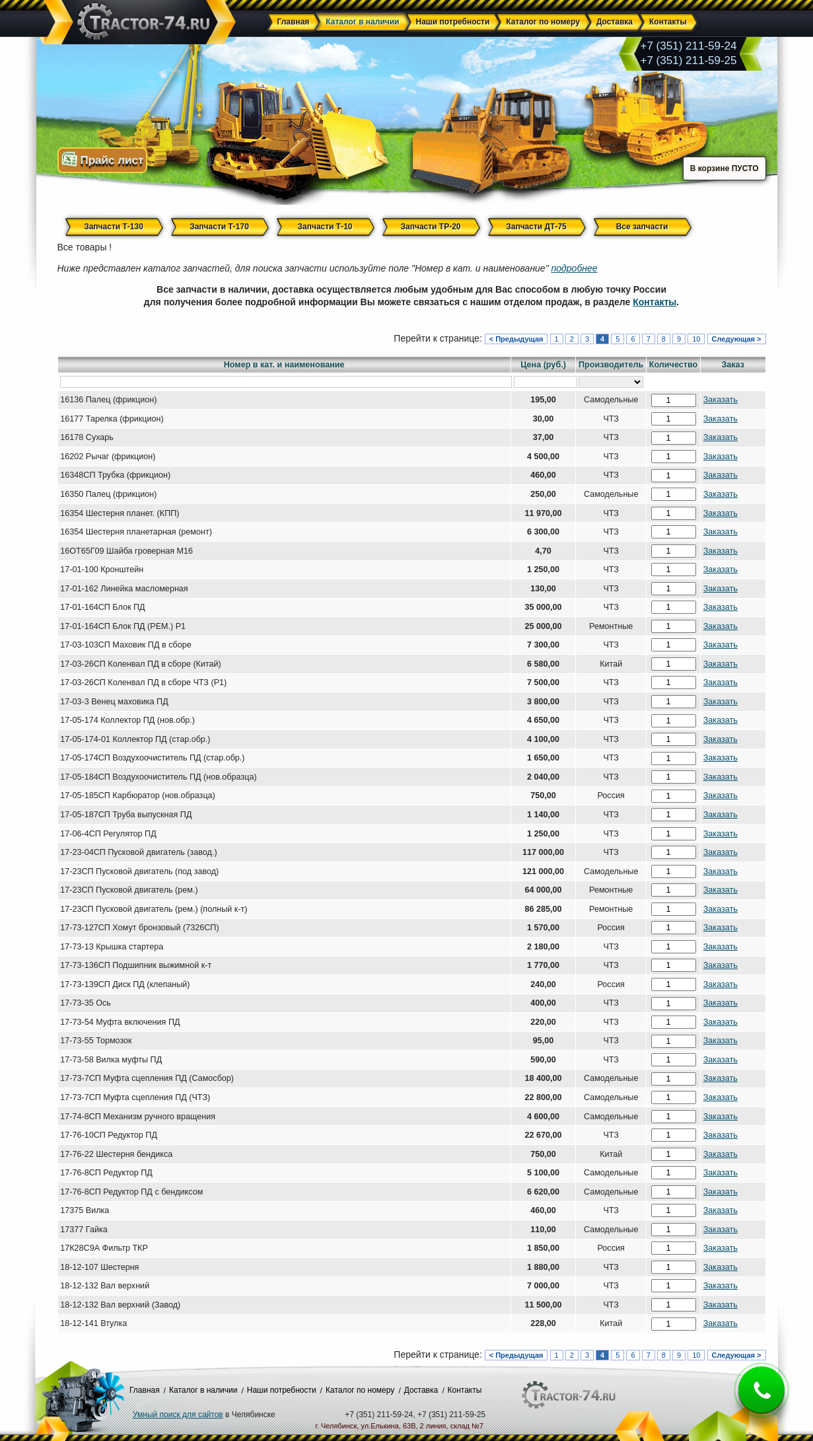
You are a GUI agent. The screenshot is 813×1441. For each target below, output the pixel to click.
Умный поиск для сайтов (178, 1414)
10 (696, 339)
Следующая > (736, 339)
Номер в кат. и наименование (284, 364)
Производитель (611, 364)
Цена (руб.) (543, 364)
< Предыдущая (516, 339)
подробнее (574, 268)
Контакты (654, 302)
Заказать (720, 399)
